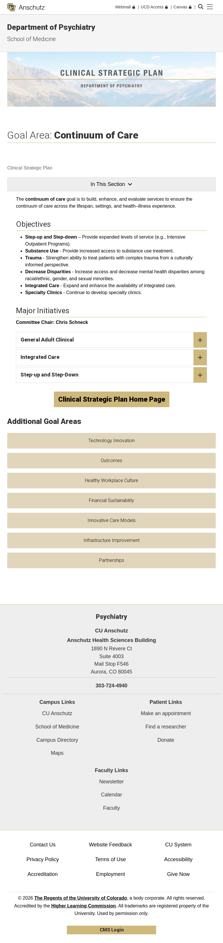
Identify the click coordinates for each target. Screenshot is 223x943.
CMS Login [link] (112, 930)
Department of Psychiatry (51, 27)
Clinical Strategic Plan (29, 167)
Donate (165, 740)
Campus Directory (57, 740)
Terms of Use (110, 859)
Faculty (111, 808)
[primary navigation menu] (210, 7)
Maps (57, 753)
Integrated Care (114, 357)
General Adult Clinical (114, 340)
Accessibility (178, 859)
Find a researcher (165, 727)
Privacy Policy (42, 859)
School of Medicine (31, 39)
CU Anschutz (57, 713)
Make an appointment (166, 713)
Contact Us (43, 845)
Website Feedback (110, 845)
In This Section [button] (111, 184)
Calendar (111, 795)
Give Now (178, 874)
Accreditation (43, 874)
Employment (110, 874)
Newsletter (111, 782)
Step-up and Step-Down (114, 375)
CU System (178, 845)
